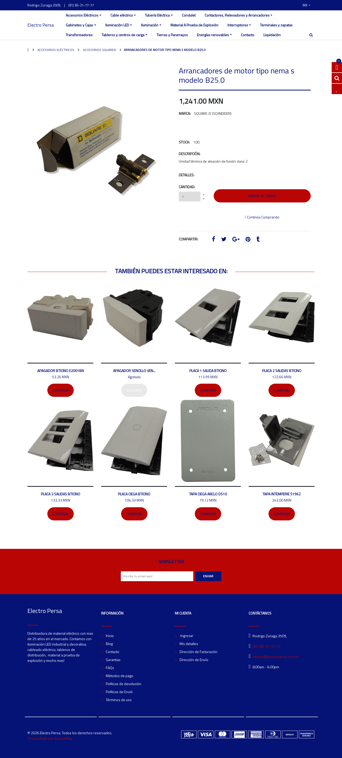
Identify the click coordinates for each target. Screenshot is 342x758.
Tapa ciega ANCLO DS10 (208, 494)
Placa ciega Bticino (134, 494)
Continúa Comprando (262, 217)
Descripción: (189, 153)
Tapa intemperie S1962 (282, 494)
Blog (109, 643)
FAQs (110, 667)
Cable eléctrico (121, 15)
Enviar (208, 576)
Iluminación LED (117, 25)
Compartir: (188, 239)
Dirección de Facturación (198, 651)
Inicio (110, 635)
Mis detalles (189, 643)
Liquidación (272, 34)
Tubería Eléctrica (157, 15)
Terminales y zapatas (276, 25)
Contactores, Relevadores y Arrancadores (237, 15)
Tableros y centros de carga (123, 34)
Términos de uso (119, 699)
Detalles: (186, 175)
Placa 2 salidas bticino (281, 370)
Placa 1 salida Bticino (208, 370)
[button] (307, 5)
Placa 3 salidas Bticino (60, 494)
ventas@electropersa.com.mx (275, 656)
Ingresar (186, 635)
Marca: (185, 113)
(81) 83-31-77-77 (81, 5)
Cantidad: (187, 187)
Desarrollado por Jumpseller (49, 738)
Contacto (247, 34)
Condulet (189, 15)
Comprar (61, 390)
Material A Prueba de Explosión (194, 25)
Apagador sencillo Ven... (134, 370)
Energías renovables (213, 34)
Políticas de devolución (123, 683)
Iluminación (149, 25)
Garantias (113, 659)
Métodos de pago (119, 675)
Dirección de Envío (194, 659)
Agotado (134, 390)
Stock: (184, 142)
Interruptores (237, 25)
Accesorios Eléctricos (82, 15)
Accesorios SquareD (99, 49)
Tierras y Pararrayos (172, 34)
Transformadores (79, 34)
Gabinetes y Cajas (79, 25)
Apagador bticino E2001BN (60, 370)
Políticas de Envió (119, 691)
